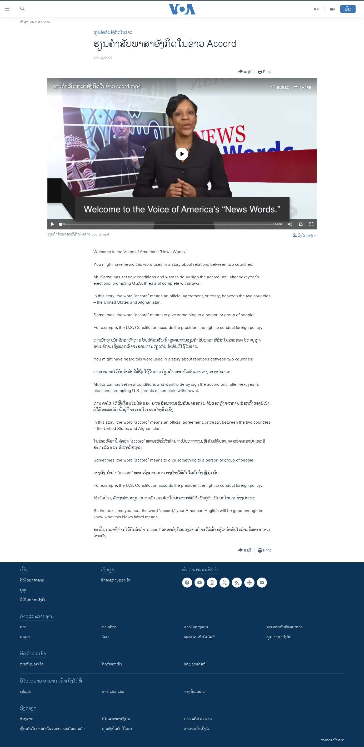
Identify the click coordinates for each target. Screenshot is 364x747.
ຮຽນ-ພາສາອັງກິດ (278, 637)
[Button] (245, 72)
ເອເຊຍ (25, 637)
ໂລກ (105, 637)
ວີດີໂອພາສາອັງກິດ (33, 600)
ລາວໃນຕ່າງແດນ (196, 627)
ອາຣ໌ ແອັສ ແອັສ (113, 691)
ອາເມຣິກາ (109, 627)
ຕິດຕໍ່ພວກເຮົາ (112, 664)
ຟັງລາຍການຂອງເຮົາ (116, 580)
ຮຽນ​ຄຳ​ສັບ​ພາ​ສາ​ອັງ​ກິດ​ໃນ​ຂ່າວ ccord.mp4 (97, 86)
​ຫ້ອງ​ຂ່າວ (26, 719)
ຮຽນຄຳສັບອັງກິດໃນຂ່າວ (112, 32)
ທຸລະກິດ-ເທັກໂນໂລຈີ (199, 637)
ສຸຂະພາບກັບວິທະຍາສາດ (284, 627)
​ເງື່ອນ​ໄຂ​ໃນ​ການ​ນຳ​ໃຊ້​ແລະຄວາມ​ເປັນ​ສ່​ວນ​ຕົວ (52, 728)
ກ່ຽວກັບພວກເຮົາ (31, 664)
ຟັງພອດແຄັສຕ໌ (194, 664)
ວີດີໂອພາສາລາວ (32, 580)
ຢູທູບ (23, 590)
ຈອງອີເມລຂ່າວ (195, 691)
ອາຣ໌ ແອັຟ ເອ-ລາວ (198, 719)
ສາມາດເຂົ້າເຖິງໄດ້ (197, 728)
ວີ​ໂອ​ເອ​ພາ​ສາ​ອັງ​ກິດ (116, 719)
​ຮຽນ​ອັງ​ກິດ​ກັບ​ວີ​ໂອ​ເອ (117, 728)
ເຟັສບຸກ (25, 691)
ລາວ (23, 627)
